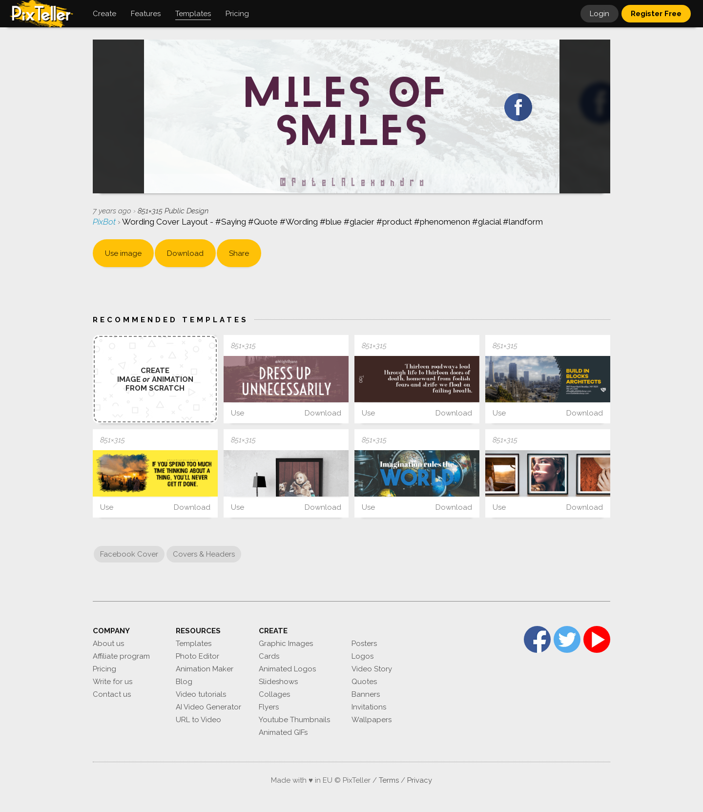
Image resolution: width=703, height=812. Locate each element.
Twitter (567, 639)
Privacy (419, 780)
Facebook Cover (129, 554)
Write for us (112, 681)
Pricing (104, 669)
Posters (364, 643)
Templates (193, 643)
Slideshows (278, 681)
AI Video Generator (208, 707)
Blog (184, 681)
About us (108, 643)
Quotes (364, 681)
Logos (362, 656)
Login (599, 13)
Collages (274, 694)
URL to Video (198, 719)
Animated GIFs (283, 732)
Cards (269, 656)
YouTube (596, 639)
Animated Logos (287, 669)
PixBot (105, 222)
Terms (389, 780)
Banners (366, 694)
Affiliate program (121, 656)
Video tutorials (201, 694)
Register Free (656, 13)
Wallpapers (372, 719)
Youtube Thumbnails (294, 719)
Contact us (112, 694)
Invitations (369, 707)
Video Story (372, 669)
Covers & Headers (204, 554)
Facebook (537, 639)
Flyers (269, 707)
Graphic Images (286, 643)
